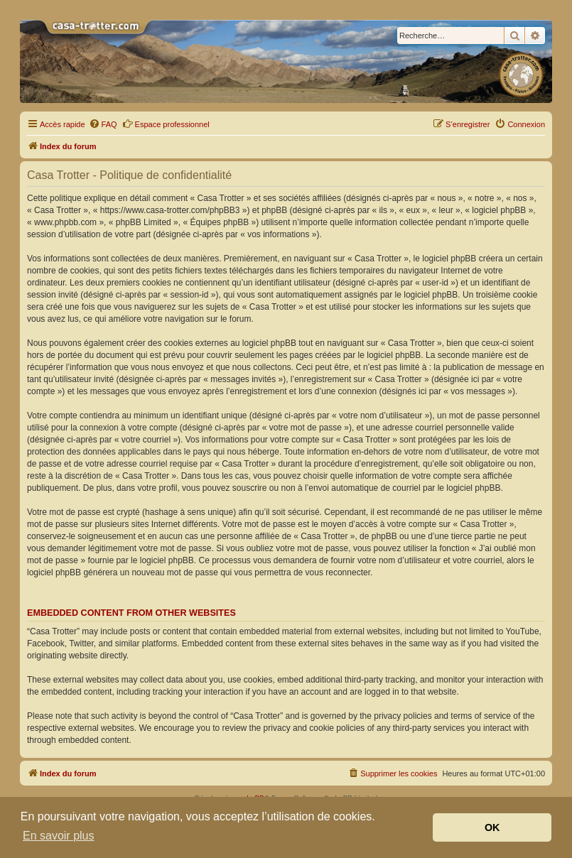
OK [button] (492, 827)
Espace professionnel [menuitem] (166, 124)
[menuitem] (103, 124)
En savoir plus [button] (59, 836)
